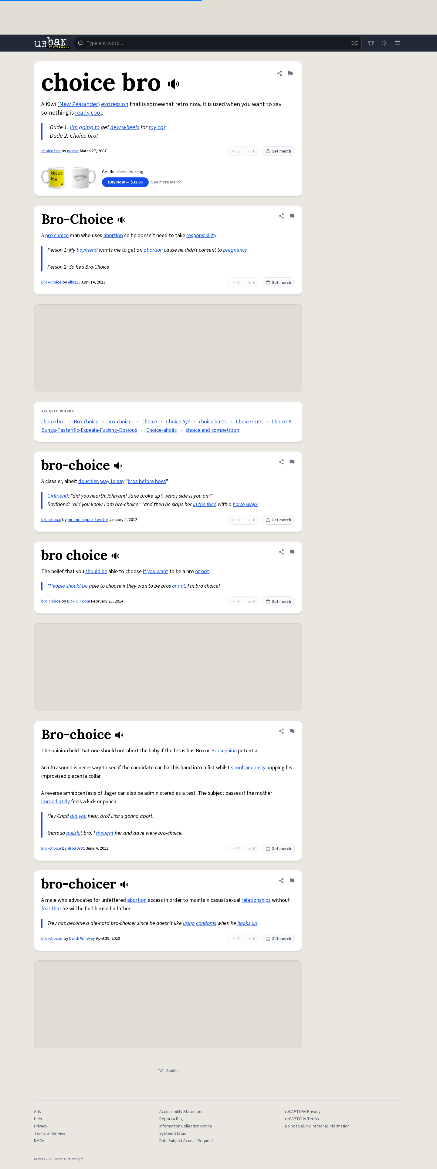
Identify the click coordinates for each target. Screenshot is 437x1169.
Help (38, 1119)
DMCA (39, 1141)
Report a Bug (171, 1119)
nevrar (73, 151)
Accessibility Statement (181, 1112)
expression (114, 104)
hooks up (247, 923)
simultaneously (248, 767)
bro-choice (51, 520)
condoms (206, 923)
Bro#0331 (76, 848)
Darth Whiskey (82, 939)
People (57, 586)
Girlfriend (57, 496)
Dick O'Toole (78, 601)
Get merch (278, 151)
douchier (88, 481)
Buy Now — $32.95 (125, 182)
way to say (112, 481)
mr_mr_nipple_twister (88, 520)
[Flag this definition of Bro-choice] (292, 731)
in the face (204, 504)
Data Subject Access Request (186, 1141)
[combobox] (218, 43)
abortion (113, 235)
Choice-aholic (161, 430)
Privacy (40, 1126)
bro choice (51, 601)
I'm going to (85, 127)
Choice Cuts (249, 421)
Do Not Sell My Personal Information (317, 1126)
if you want (155, 571)
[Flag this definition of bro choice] (292, 552)
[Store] (370, 43)
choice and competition (212, 430)
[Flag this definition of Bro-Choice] (292, 216)
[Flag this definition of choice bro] (290, 73)
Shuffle (168, 1071)
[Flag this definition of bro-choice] (292, 462)
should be (96, 571)
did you (78, 816)
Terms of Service (50, 1133)
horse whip (245, 504)
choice (149, 421)
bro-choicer (120, 421)
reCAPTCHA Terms (302, 1119)
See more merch (166, 182)
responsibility (201, 235)
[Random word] (354, 43)
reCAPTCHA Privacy (302, 1112)
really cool (88, 113)
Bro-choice (86, 421)
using (189, 923)
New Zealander (78, 104)
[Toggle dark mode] (384, 43)
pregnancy (235, 250)
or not (202, 571)
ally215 (74, 282)
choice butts (213, 421)
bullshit (74, 833)
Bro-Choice (51, 282)
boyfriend (87, 250)
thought (104, 833)
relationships (256, 900)
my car (157, 127)
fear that (51, 908)
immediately (55, 801)
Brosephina (224, 750)
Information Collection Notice (185, 1126)
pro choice (57, 235)
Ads (37, 1112)
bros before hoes (147, 481)
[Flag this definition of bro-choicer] (292, 880)
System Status (172, 1133)
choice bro (51, 151)
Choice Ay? (178, 421)
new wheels (124, 127)
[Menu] (397, 43)
